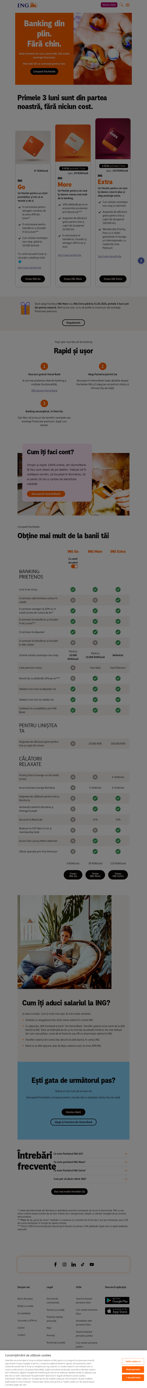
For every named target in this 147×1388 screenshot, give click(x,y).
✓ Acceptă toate (133, 1377)
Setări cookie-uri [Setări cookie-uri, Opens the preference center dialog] (133, 1361)
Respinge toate (133, 1369)
